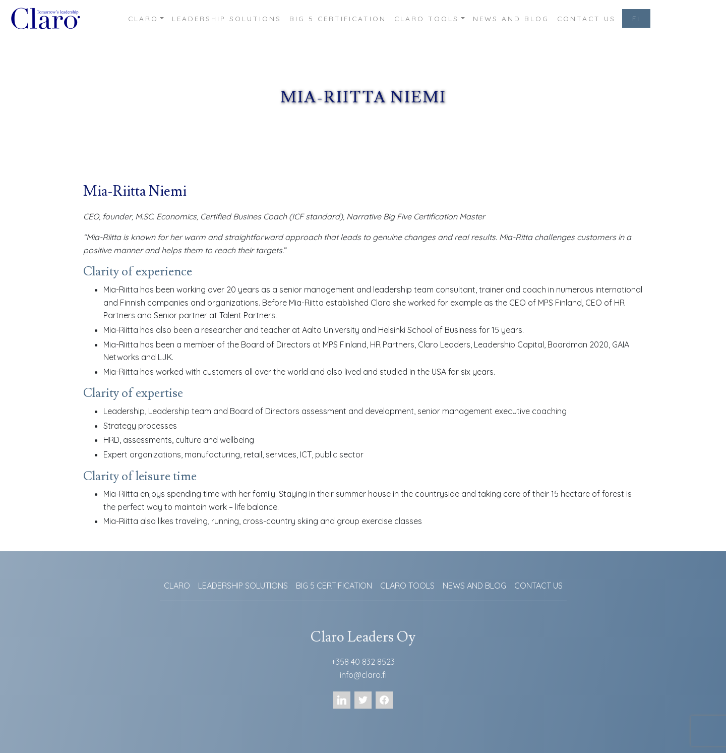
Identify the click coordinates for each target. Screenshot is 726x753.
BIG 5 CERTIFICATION (337, 18)
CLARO (143, 18)
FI (636, 18)
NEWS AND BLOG (511, 18)
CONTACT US (586, 18)
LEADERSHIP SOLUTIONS (226, 18)
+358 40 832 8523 (363, 662)
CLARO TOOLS (426, 18)
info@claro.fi (363, 675)
